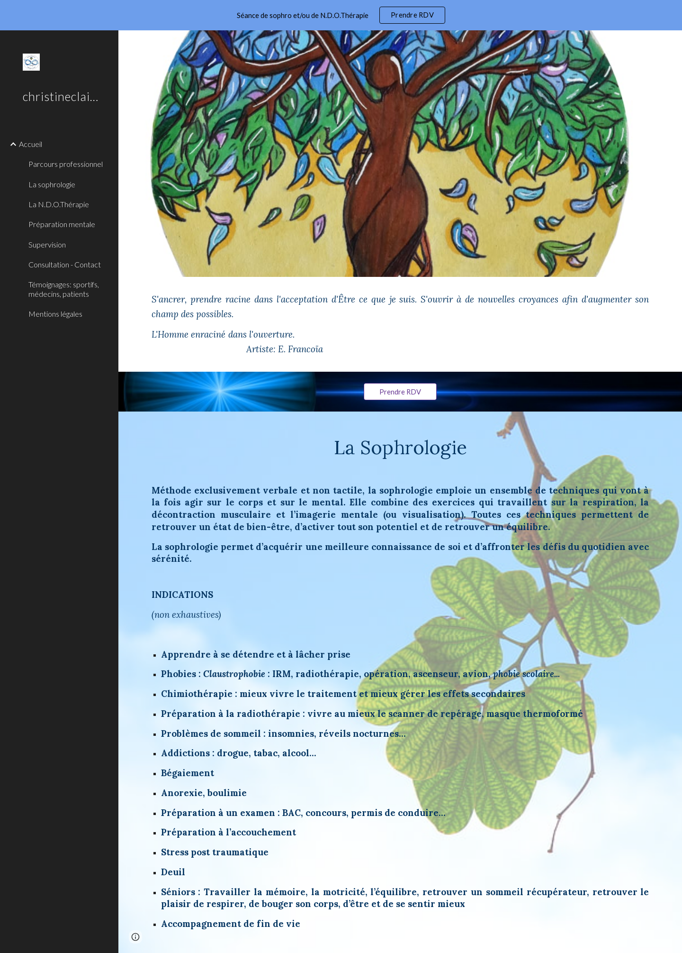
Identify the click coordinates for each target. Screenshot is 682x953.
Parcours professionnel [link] (65, 163)
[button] (670, 43)
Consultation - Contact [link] (64, 264)
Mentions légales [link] (55, 313)
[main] (400, 324)
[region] (341, 15)
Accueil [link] (30, 143)
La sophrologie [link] (51, 184)
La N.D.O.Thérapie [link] (58, 204)
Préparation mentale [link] (61, 224)
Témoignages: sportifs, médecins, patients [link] (63, 289)
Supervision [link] (47, 244)
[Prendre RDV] (400, 392)
